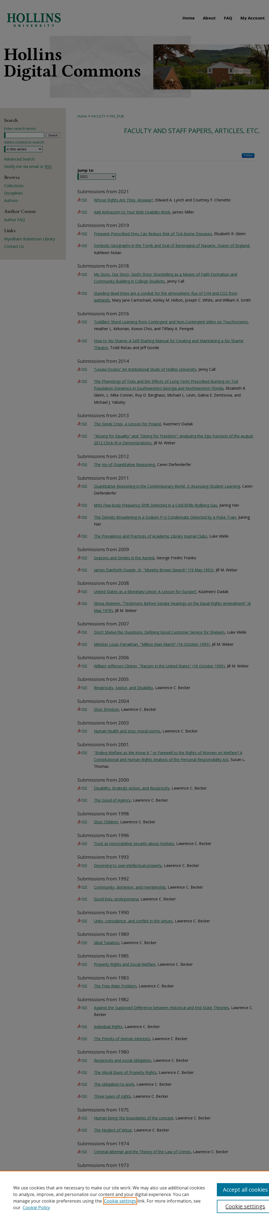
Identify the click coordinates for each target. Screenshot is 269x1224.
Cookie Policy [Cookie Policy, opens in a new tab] (36, 1208)
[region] (134, 1197)
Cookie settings (120, 1201)
